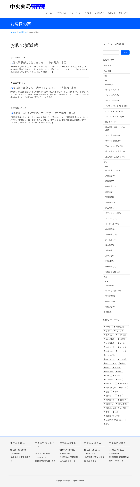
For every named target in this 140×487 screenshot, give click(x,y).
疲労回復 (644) (111, 208)
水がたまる (124, 384)
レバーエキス (111, 363)
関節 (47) (107, 66)
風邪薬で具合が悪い (113, 416)
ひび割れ (123, 339)
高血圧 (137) (110, 176)
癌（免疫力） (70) (112, 170)
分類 (105, 76)
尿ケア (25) (109, 256)
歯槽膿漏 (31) (110, 266)
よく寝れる (110, 343)
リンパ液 (123, 359)
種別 (105, 162)
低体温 (117, 367)
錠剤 (107, 412)
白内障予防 (110, 400)
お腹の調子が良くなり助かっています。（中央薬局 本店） (44, 87)
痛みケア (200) (111, 122)
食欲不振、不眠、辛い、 (115, 420)
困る (107, 375)
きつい (108, 331)
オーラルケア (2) (112, 90)
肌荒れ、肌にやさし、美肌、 (117, 408)
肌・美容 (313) (111, 240)
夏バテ (117, 375)
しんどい (109, 335)
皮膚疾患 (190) (111, 234)
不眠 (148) (109, 261)
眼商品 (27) (109, 84)
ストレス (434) (111, 218)
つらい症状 (122, 335)
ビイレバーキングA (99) (114, 117)
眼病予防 (123, 400)
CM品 (108, 327)
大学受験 (109, 379)
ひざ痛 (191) (110, 229)
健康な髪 (109, 371)
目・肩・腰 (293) (112, 224)
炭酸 (107, 392)
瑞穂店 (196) (110, 307)
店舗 (105, 277)
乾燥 (123, 363)
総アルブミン (123, 404)
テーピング (122, 351)
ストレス (109, 351)
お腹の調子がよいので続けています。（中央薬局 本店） (43, 113)
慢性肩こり (110, 384)
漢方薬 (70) (109, 245)
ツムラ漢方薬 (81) (112, 135)
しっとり (119, 331)
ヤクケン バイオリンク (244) (116, 106)
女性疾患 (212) (111, 250)
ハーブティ (110, 359)
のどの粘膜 (110, 339)
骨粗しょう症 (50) (112, 272)
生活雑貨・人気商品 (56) (115, 157)
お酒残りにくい (121, 327)
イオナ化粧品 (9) (112, 95)
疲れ (116, 392)
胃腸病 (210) (110, 202)
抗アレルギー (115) (113, 213)
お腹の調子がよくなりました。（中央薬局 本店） (39, 62)
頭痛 (116, 412)
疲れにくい (110, 396)
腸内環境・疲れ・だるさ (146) (115, 128)
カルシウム (110, 347)
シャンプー (124, 347)
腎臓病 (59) (109, 197)
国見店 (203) (110, 301)
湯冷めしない (111, 388)
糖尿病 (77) (109, 181)
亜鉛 (107, 367)
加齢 (119, 371)
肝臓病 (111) (110, 192)
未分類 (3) (108, 312)
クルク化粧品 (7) (112, 101)
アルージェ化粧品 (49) (114, 146)
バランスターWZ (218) (114, 111)
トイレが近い (111, 355)
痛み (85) (107, 71)
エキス (122, 343)
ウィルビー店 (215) (113, 291)
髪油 (107, 424)
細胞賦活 (109, 404)
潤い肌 (123, 388)
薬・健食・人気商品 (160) (115, 151)
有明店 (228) (110, 296)
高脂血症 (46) (110, 186)
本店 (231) (109, 285)
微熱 (119, 379)
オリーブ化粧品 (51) (113, 141)
